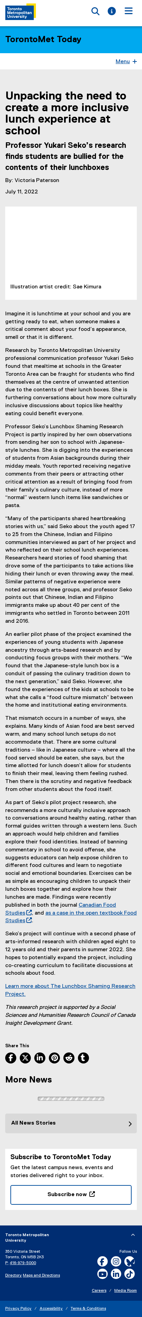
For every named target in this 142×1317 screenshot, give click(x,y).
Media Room (125, 1291)
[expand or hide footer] (133, 1235)
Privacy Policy (18, 1309)
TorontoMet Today (43, 39)
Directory (13, 1275)
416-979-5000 (23, 1263)
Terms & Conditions (88, 1309)
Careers (99, 1291)
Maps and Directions (41, 1275)
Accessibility (51, 1309)
